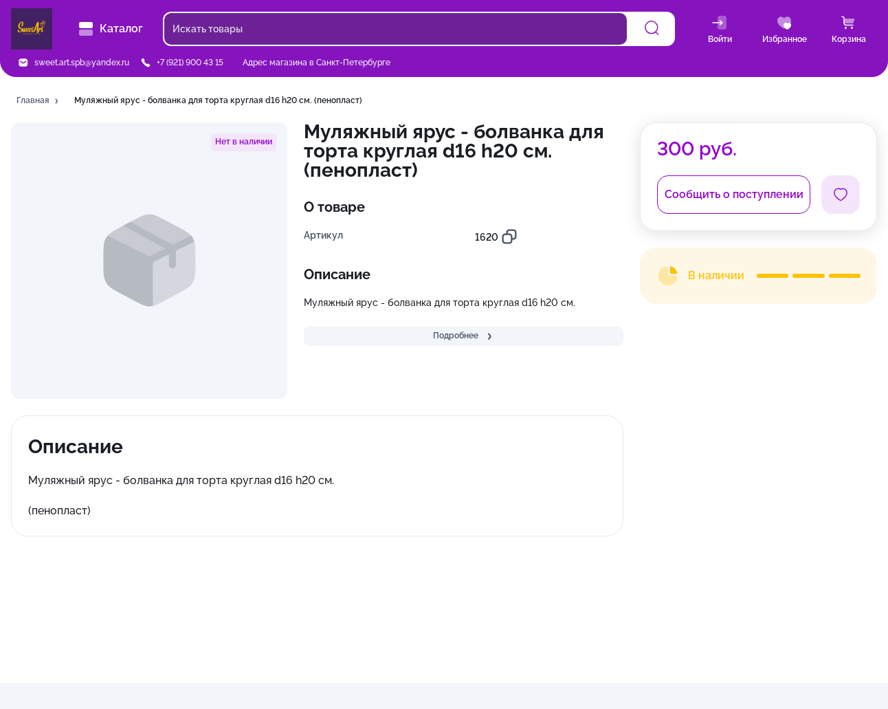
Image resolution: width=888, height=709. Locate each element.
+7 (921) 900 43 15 (190, 62)
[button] (38, 101)
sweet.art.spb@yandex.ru (81, 62)
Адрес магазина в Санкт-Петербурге (316, 62)
